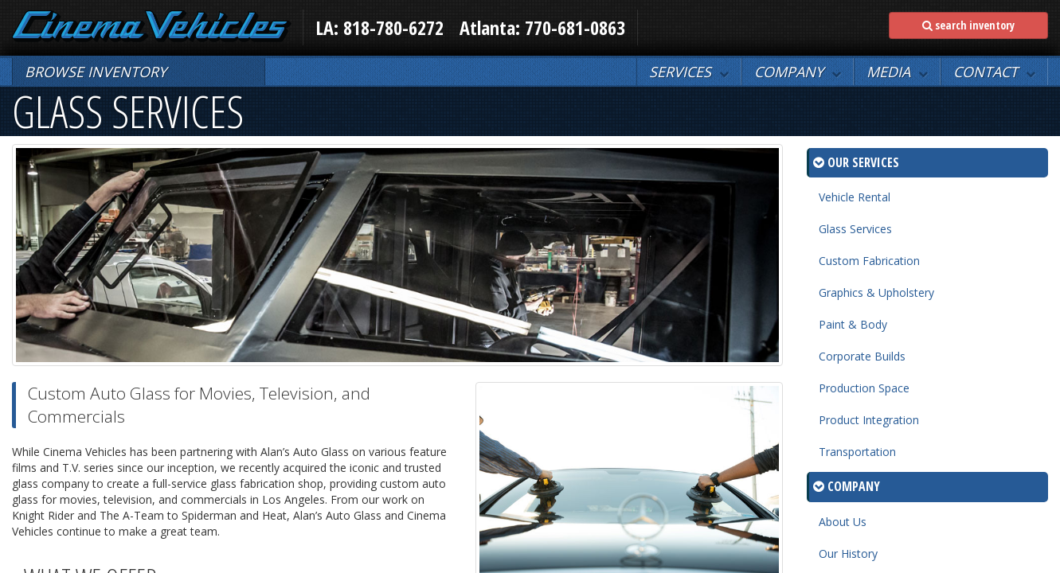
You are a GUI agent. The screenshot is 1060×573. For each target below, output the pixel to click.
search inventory (968, 25)
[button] (688, 71)
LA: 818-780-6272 (379, 27)
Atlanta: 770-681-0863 (542, 27)
